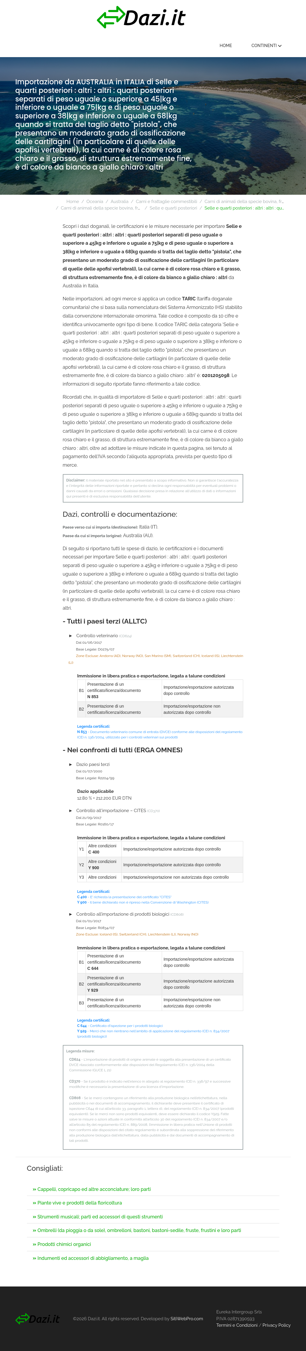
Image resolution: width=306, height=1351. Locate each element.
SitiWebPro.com (187, 1318)
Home (226, 45)
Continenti (266, 45)
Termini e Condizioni (236, 1325)
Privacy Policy (276, 1325)
